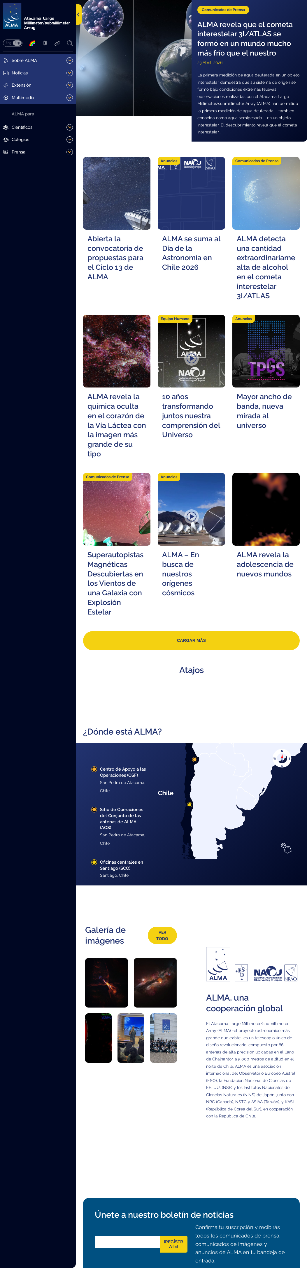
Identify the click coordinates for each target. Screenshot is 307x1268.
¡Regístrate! (173, 1244)
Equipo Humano (175, 319)
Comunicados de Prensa (223, 10)
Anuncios (169, 161)
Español (17, 42)
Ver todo (162, 935)
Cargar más (191, 640)
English (8, 42)
